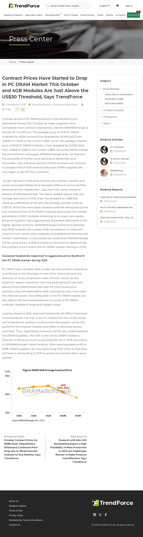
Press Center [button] (87, 15)
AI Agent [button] (120, 15)
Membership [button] (52, 15)
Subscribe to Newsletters (119, 94)
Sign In (129, 6)
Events (109, 15)
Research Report (13, 15)
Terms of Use (15, 510)
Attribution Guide (114, 99)
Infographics (110, 117)
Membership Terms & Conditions (26, 520)
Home (12, 62)
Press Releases (111, 89)
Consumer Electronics (65, 104)
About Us (13, 501)
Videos (106, 123)
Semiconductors (41, 104)
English (104, 6)
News (100, 15)
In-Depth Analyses (113, 110)
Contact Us (14, 525)
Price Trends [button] (71, 15)
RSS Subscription (114, 103)
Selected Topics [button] (33, 15)
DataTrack (134, 14)
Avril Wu (6, 109)
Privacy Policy (16, 515)
